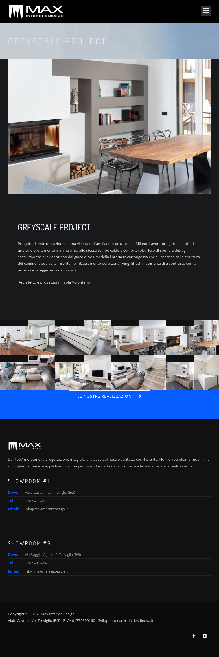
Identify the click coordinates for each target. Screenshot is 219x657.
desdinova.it (143, 620)
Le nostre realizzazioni (105, 396)
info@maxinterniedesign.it (46, 508)
